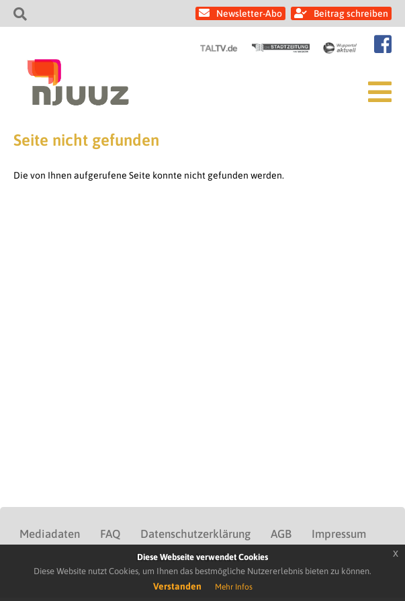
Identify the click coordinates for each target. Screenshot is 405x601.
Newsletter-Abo (249, 13)
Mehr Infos (234, 587)
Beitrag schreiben (351, 13)
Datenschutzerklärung (195, 534)
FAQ (110, 534)
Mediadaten (49, 534)
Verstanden (177, 586)
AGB (281, 534)
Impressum (339, 534)
